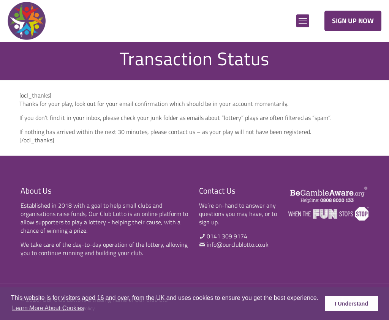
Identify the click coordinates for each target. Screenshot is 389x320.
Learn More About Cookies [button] (48, 308)
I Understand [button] (351, 304)
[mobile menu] (302, 20)
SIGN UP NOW (353, 21)
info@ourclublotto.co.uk (238, 244)
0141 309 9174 (227, 236)
